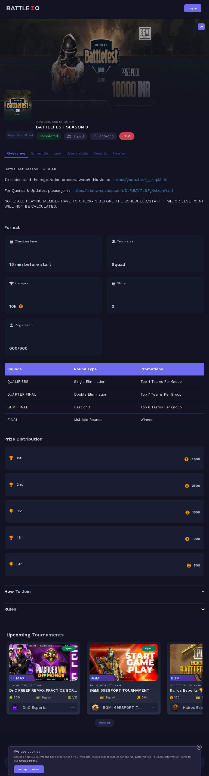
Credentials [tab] (77, 153)
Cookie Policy (28, 760)
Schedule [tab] (39, 153)
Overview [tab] (16, 153)
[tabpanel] (104, 391)
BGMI (126, 136)
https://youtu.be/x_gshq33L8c (140, 179)
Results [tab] (100, 153)
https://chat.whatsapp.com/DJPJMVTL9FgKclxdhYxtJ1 (123, 190)
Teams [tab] (118, 153)
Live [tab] (57, 153)
